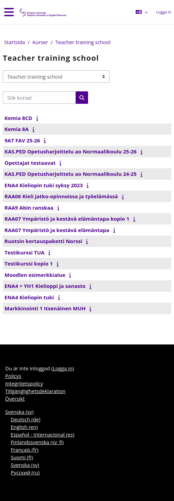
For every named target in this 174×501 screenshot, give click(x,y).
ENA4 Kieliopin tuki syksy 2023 (43, 185)
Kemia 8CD (18, 117)
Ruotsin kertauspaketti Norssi (43, 241)
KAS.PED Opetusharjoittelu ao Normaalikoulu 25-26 (70, 151)
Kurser (40, 42)
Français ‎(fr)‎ (24, 449)
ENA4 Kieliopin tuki (29, 297)
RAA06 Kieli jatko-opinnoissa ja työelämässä (61, 196)
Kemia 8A (16, 129)
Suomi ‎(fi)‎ (22, 457)
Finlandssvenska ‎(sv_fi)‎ (37, 442)
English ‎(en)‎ (24, 426)
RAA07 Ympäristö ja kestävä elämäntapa (56, 230)
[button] (141, 12)
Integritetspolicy (24, 383)
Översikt (15, 398)
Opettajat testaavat (30, 162)
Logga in (163, 11)
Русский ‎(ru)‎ (25, 472)
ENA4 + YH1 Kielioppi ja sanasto (45, 285)
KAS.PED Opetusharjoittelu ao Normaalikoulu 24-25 (70, 173)
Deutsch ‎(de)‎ (25, 419)
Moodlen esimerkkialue (34, 274)
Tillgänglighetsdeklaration (35, 391)
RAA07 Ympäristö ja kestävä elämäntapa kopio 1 (66, 218)
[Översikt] (42, 12)
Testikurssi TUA (24, 252)
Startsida (14, 42)
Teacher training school (82, 42)
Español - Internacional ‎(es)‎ (42, 434)
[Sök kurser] (39, 97)
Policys (13, 375)
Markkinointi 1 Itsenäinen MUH (45, 308)
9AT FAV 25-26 (22, 140)
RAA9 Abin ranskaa (29, 207)
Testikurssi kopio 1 (28, 263)
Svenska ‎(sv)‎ (19, 411)
